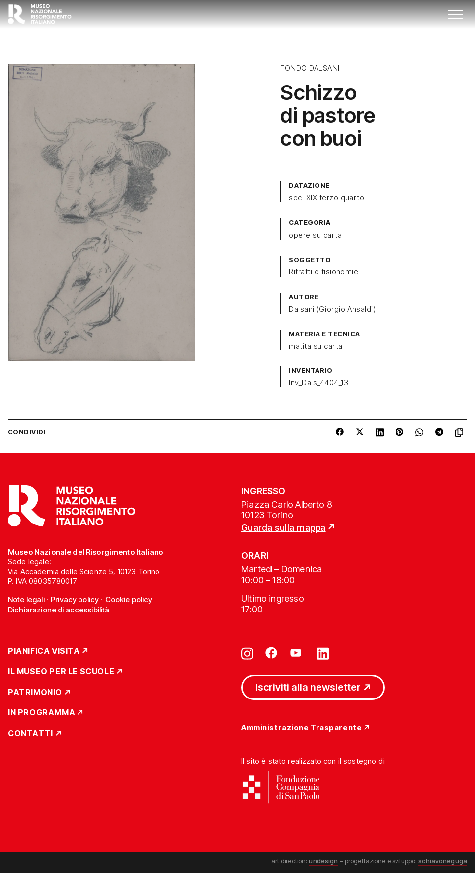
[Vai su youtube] (297, 653)
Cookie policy (129, 599)
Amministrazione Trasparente (301, 728)
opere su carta (315, 235)
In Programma (41, 712)
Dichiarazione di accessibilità (59, 609)
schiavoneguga (442, 861)
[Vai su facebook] (271, 653)
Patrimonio (35, 692)
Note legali (26, 599)
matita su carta (315, 346)
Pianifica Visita (44, 651)
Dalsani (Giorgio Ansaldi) (332, 309)
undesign (323, 861)
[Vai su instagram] (247, 653)
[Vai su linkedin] (323, 653)
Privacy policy (75, 599)
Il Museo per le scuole (61, 671)
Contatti (30, 733)
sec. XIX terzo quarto (326, 197)
